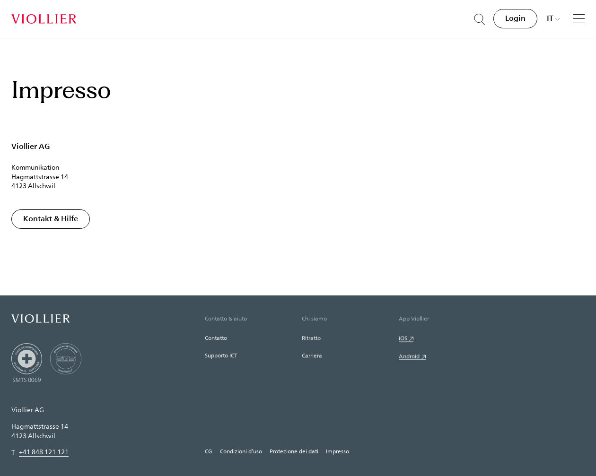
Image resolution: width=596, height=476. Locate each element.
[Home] (43, 19)
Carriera (312, 356)
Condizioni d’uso (241, 451)
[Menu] (579, 18)
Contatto (216, 338)
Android (409, 357)
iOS (403, 338)
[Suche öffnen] (479, 19)
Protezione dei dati (294, 451)
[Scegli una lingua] (553, 18)
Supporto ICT (221, 355)
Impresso (337, 451)
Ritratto (311, 338)
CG (208, 451)
